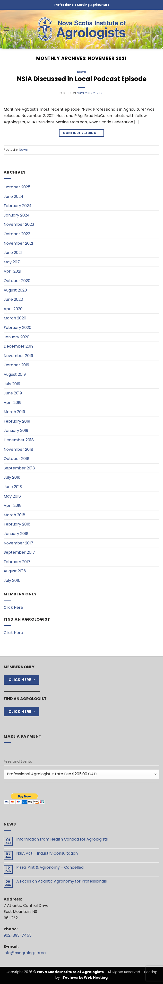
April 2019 (12, 402)
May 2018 (12, 496)
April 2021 (12, 271)
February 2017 (17, 562)
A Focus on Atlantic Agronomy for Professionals (61, 881)
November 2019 (18, 356)
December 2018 (19, 440)
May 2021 (12, 262)
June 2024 (13, 196)
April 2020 (13, 309)
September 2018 (19, 468)
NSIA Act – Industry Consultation (47, 853)
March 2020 (15, 318)
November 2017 (18, 543)
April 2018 (13, 505)
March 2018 (14, 515)
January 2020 (16, 337)
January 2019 (16, 430)
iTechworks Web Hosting (84, 977)
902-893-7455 (18, 935)
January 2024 (17, 215)
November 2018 (18, 449)
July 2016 (12, 580)
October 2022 (17, 234)
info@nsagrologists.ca (25, 953)
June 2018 (13, 487)
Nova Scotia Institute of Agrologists (70, 971)
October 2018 (16, 458)
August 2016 (15, 571)
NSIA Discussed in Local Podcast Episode (81, 79)
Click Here (13, 607)
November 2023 (19, 224)
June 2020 (13, 299)
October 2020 (17, 281)
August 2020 (15, 290)
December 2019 (19, 346)
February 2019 (17, 421)
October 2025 (17, 187)
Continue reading (81, 133)
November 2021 (18, 243)
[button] (6, 29)
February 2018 (17, 524)
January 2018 (16, 533)
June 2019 (13, 393)
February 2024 (18, 205)
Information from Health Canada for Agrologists (62, 839)
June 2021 (13, 252)
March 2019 (14, 412)
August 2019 (15, 374)
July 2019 (12, 384)
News (81, 72)
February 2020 (17, 327)
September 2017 (19, 552)
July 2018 (12, 477)
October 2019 (16, 365)
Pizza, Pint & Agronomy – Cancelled (50, 867)
